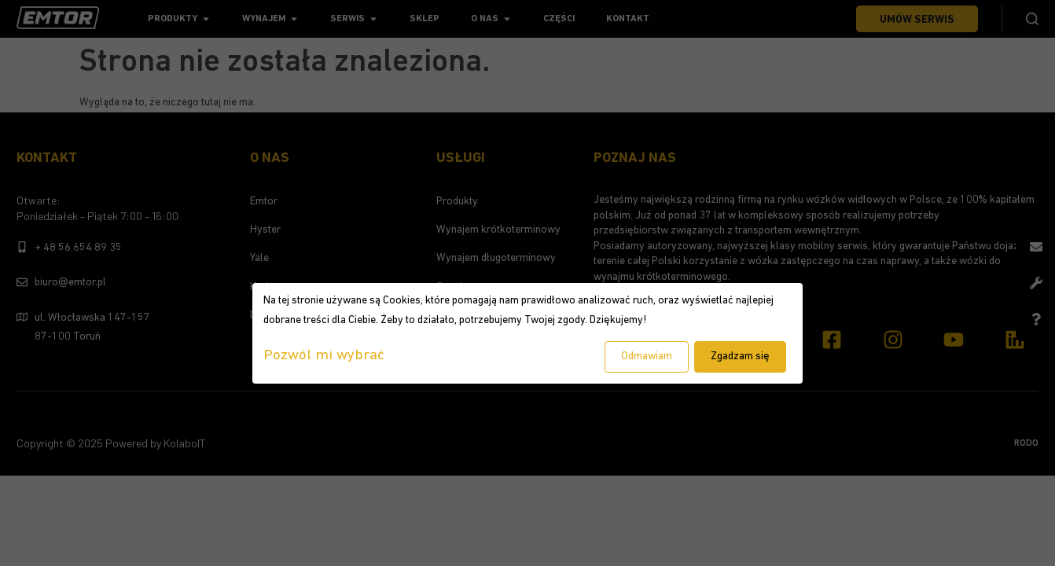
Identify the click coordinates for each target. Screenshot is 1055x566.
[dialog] (527, 333)
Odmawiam (646, 356)
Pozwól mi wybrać (323, 355)
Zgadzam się (740, 356)
